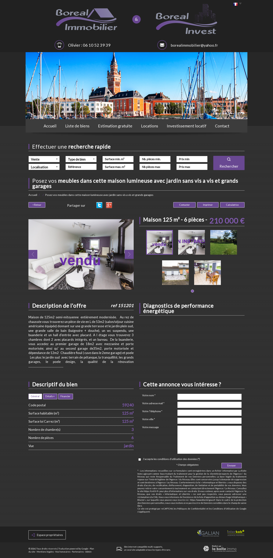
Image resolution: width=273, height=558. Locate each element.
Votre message (150, 427)
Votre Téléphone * (152, 411)
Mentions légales (45, 551)
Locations (149, 125)
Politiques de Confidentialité (191, 508)
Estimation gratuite (115, 125)
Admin (88, 551)
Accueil (50, 125)
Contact (222, 125)
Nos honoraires (63, 551)
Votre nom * (148, 395)
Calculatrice (232, 204)
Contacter (184, 204)
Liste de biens (77, 125)
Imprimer (208, 204)
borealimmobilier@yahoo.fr (194, 45)
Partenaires (78, 551)
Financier (65, 396)
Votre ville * (148, 419)
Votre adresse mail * (153, 403)
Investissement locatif (186, 125)
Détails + (50, 396)
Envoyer (231, 465)
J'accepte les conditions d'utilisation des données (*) (171, 459)
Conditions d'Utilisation (224, 508)
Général (35, 396)
